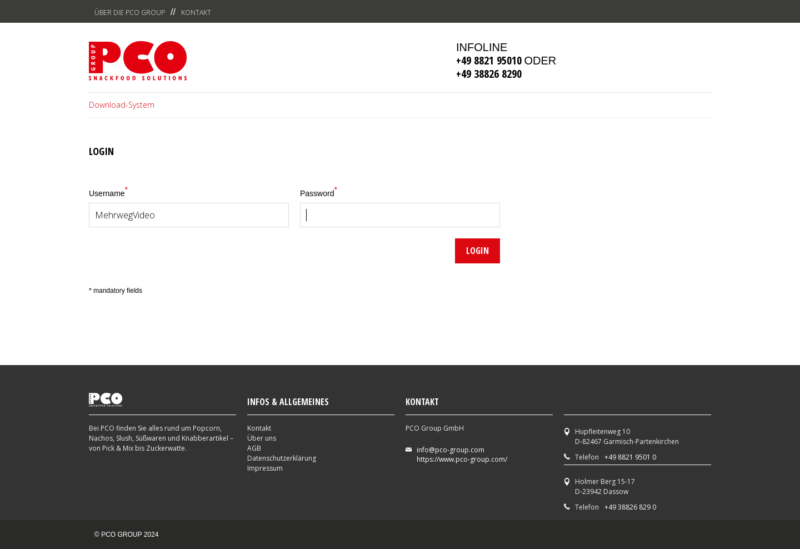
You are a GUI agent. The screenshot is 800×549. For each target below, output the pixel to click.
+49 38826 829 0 (630, 507)
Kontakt (196, 12)
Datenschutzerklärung (281, 458)
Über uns (261, 438)
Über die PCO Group (129, 12)
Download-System (121, 104)
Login (477, 250)
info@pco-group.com (450, 450)
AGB (254, 448)
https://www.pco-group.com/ (462, 459)
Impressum (265, 468)
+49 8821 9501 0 (630, 457)
